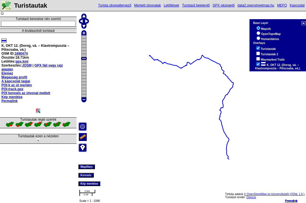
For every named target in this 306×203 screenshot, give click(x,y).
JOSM (27, 65)
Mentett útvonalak (147, 5)
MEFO (282, 5)
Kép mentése (12, 97)
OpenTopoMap (271, 34)
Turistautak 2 (269, 54)
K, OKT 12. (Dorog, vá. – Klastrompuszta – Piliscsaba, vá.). (278, 66)
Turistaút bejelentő (196, 5)
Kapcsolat (297, 5)
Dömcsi (251, 197)
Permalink (291, 200)
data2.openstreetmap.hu (256, 5)
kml (26, 61)
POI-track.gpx (12, 89)
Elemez (7, 73)
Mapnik (266, 28)
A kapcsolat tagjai (15, 81)
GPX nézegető (223, 5)
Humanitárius (270, 39)
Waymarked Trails (273, 59)
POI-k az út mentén (16, 85)
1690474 (21, 54)
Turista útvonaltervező (114, 5)
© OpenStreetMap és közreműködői (267, 194)
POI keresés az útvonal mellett (25, 93)
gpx (18, 61)
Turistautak (268, 48)
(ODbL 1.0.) (297, 194)
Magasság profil (14, 77)
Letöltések (171, 5)
